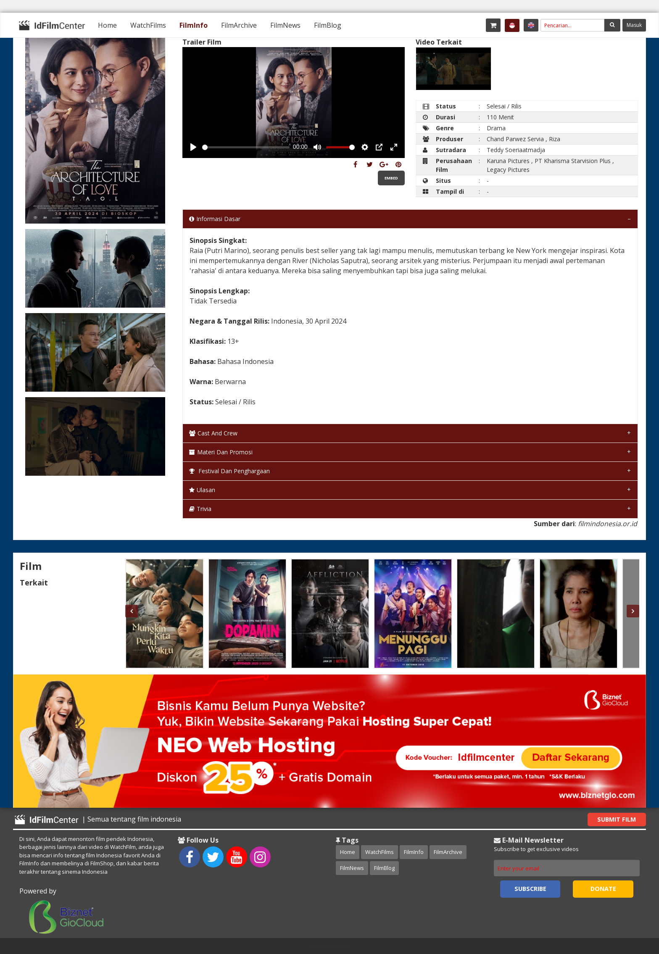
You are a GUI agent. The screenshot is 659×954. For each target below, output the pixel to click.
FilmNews (285, 25)
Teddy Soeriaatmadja (516, 150)
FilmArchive (239, 25)
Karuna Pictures (508, 161)
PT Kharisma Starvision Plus (573, 161)
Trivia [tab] (200, 509)
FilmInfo (193, 25)
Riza (554, 139)
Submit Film (616, 819)
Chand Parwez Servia (515, 139)
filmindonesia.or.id (607, 523)
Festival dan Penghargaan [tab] (229, 471)
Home (107, 25)
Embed (391, 178)
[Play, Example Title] (193, 147)
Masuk (634, 25)
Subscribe (530, 889)
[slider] (246, 147)
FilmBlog (327, 25)
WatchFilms (148, 25)
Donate (603, 889)
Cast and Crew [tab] (213, 433)
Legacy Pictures (508, 170)
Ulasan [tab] (202, 490)
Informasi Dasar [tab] (214, 219)
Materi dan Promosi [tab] (221, 452)
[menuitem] (107, 25)
